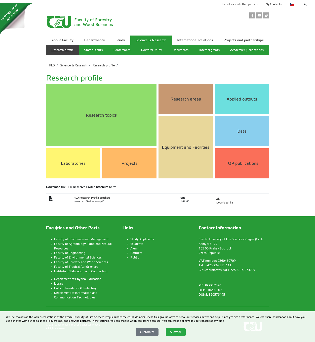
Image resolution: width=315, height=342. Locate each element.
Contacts (274, 4)
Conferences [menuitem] (122, 50)
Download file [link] (224, 202)
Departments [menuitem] (94, 40)
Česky (292, 4)
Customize (147, 332)
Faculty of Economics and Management (81, 239)
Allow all (176, 332)
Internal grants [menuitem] (209, 50)
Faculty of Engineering (69, 252)
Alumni (135, 248)
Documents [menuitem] (180, 50)
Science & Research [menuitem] (151, 40)
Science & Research (73, 65)
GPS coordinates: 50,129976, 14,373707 (227, 270)
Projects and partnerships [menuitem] (244, 40)
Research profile (103, 65)
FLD (52, 65)
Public (134, 257)
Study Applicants (142, 239)
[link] (252, 15)
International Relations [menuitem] (195, 40)
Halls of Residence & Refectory (75, 288)
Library (58, 283)
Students (136, 243)
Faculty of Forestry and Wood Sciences (81, 262)
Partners (136, 252)
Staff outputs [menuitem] (93, 50)
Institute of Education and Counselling (80, 271)
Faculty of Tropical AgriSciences (76, 266)
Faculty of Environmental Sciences (78, 257)
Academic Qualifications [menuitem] (247, 50)
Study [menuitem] (120, 40)
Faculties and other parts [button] (239, 4)
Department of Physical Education (77, 279)
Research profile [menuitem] (62, 50)
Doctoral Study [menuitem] (151, 50)
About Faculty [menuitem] (62, 40)
